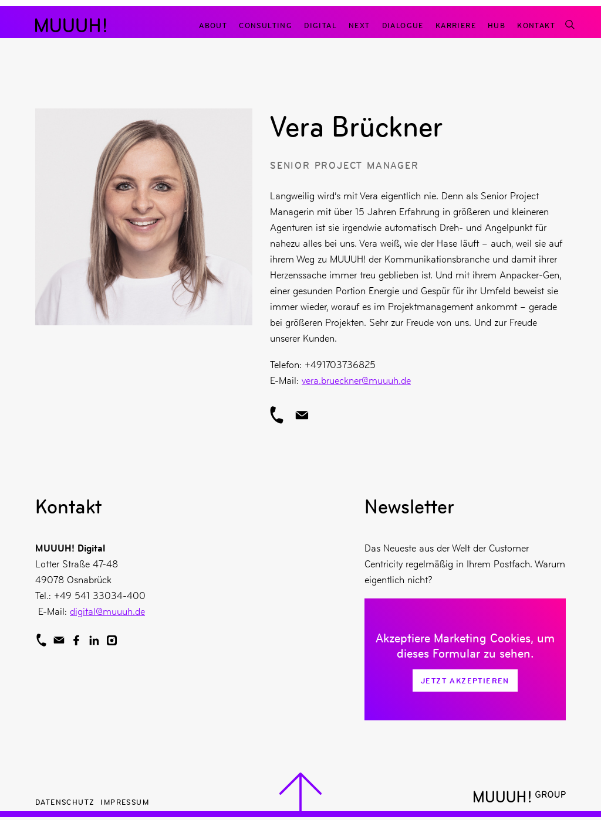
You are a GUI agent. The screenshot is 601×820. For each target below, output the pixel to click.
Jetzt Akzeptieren (465, 680)
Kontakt (536, 24)
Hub (496, 24)
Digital (320, 24)
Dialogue (403, 24)
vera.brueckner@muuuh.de (356, 380)
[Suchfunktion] (569, 25)
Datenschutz (64, 801)
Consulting (265, 24)
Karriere (455, 24)
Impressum (124, 801)
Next (359, 24)
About (213, 24)
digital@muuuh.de (107, 611)
